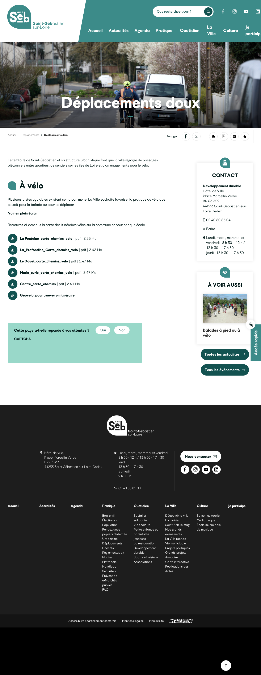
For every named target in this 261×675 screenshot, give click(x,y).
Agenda (77, 506)
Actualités (47, 506)
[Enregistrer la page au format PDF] (224, 136)
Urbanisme (110, 539)
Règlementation (113, 553)
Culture (203, 506)
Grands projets (175, 553)
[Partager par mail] (234, 136)
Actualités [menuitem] (119, 30)
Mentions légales (132, 621)
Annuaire (171, 557)
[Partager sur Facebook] (186, 136)
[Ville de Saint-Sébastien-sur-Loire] (35, 17)
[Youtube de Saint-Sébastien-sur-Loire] (246, 11)
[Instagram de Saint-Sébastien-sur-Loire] (234, 11)
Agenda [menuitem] (142, 30)
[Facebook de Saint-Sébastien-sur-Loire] (223, 11)
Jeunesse (140, 539)
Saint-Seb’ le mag (177, 525)
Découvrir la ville (176, 516)
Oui (103, 330)
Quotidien (142, 506)
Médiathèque (206, 520)
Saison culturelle (208, 516)
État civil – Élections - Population (110, 520)
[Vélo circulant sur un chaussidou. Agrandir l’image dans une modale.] (130, 85)
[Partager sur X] (196, 136)
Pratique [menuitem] (164, 30)
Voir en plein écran (23, 222)
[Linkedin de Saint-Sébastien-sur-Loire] (216, 469)
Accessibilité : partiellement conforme (92, 621)
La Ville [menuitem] (211, 30)
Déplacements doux (56, 135)
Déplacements (30, 134)
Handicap (109, 567)
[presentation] (46, 351)
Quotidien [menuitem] (189, 30)
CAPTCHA (22, 339)
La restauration (144, 543)
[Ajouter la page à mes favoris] (245, 136)
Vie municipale (175, 543)
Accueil (12, 134)
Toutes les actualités (225, 354)
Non (121, 330)
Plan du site (156, 621)
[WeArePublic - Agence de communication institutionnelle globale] (181, 621)
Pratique (109, 506)
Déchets (108, 548)
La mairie (171, 520)
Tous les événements (225, 369)
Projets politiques (177, 548)
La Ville (171, 506)
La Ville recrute (175, 539)
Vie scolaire (142, 525)
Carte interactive (177, 562)
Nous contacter (201, 456)
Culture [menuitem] (230, 30)
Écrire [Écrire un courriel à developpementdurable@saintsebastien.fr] (209, 228)
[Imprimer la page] (213, 136)
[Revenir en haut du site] (226, 665)
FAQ (105, 590)
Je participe (237, 506)
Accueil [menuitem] (95, 30)
